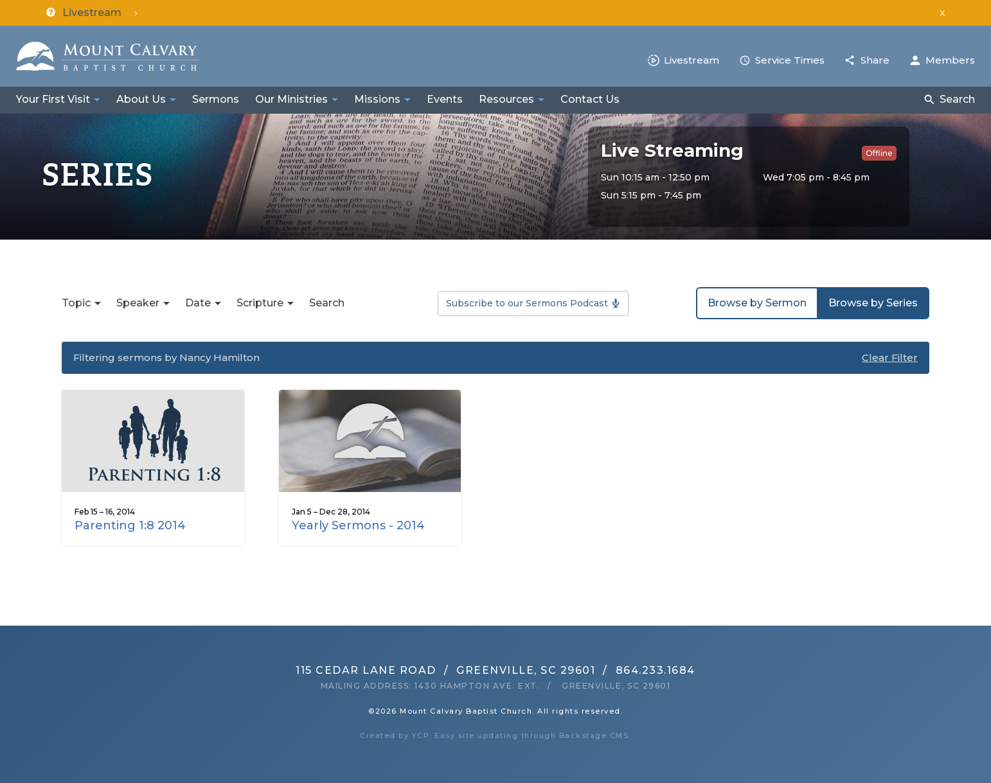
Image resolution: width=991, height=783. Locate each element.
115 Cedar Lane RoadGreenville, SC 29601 (445, 670)
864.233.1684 (655, 670)
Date (198, 303)
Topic (76, 303)
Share (875, 60)
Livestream (691, 60)
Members (950, 60)
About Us (141, 99)
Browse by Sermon (757, 303)
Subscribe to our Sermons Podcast (527, 303)
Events (445, 99)
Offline (879, 153)
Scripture (260, 303)
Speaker (137, 303)
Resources (506, 99)
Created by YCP (394, 735)
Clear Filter (890, 357)
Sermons (215, 99)
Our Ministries (291, 99)
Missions (377, 99)
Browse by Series (873, 303)
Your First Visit (53, 99)
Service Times (790, 60)
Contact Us (590, 99)
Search (957, 99)
